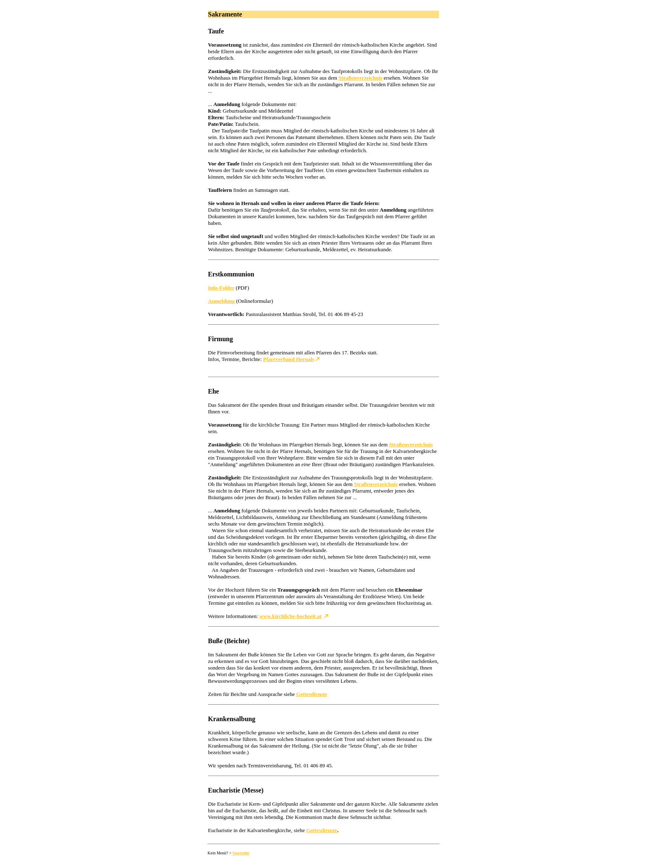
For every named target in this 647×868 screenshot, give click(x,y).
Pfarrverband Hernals (288, 359)
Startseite (240, 853)
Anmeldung (221, 301)
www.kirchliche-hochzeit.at (291, 616)
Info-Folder (221, 288)
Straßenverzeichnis (360, 78)
